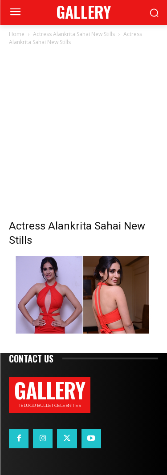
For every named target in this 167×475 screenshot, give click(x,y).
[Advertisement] (83, 135)
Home (16, 34)
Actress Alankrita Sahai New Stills (74, 34)
